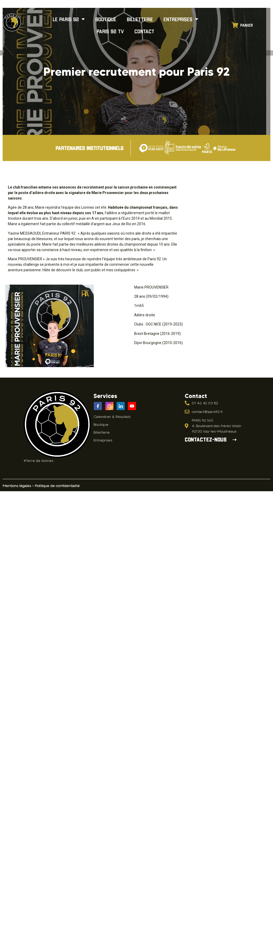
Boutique (105, 19)
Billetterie (140, 19)
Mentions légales (17, 486)
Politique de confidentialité (57, 486)
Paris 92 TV (110, 31)
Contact (144, 31)
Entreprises (180, 19)
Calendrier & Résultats (112, 417)
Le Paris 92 (69, 19)
